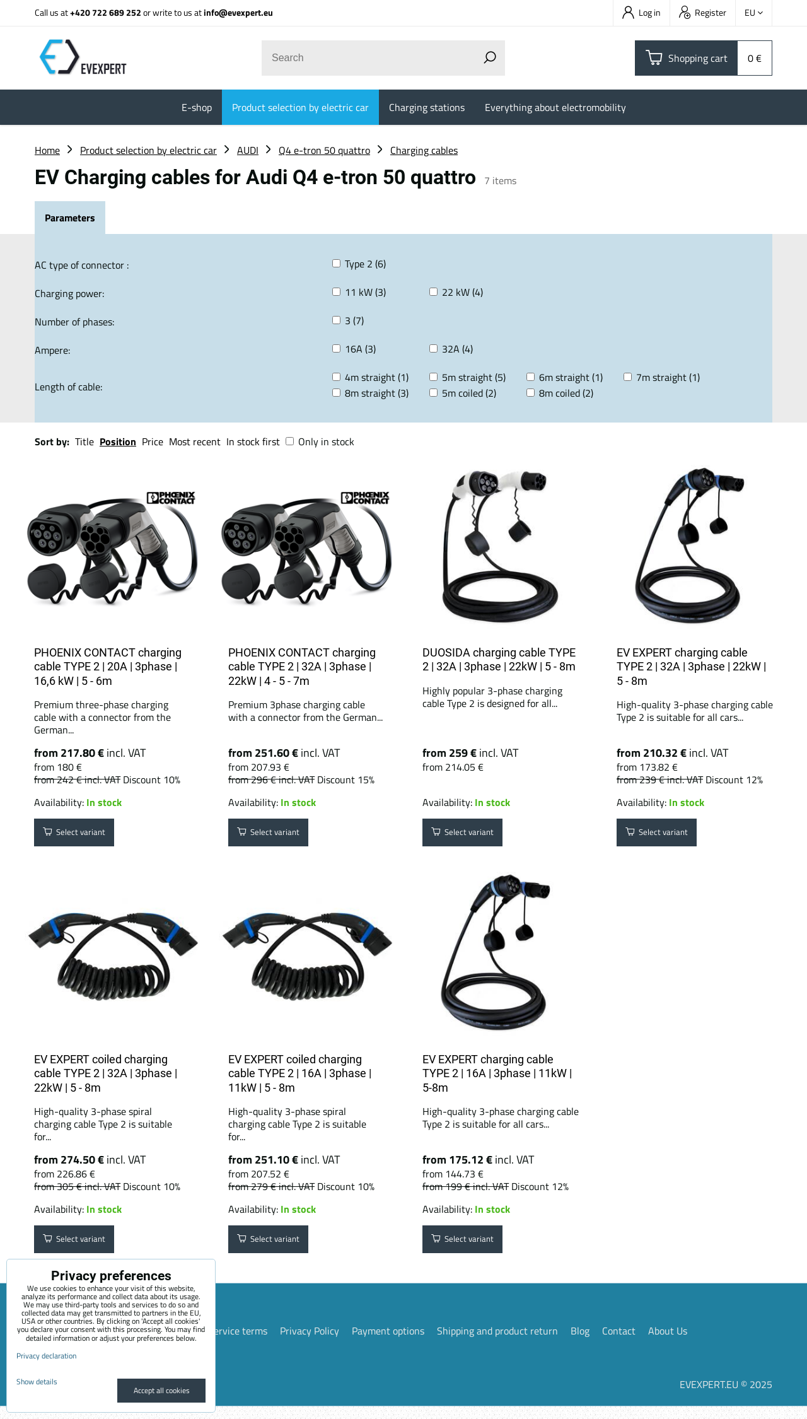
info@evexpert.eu (238, 12)
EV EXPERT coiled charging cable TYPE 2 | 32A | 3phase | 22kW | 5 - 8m (105, 1080)
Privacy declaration (46, 1356)
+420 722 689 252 (105, 12)
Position (118, 441)
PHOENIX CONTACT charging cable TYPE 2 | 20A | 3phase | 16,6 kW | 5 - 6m (108, 666)
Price (152, 441)
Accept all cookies (162, 1390)
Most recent (195, 441)
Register (702, 12)
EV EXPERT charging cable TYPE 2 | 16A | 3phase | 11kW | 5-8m (497, 1080)
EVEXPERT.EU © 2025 (726, 1396)
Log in (641, 12)
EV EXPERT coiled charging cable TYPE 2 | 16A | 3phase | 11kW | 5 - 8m (299, 1080)
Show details (36, 1381)
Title (84, 441)
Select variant (83, 835)
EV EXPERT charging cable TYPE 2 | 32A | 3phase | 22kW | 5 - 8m (691, 666)
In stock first (253, 441)
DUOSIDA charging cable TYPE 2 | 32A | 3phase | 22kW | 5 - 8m (499, 660)
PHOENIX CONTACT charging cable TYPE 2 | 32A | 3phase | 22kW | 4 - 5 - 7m (302, 666)
